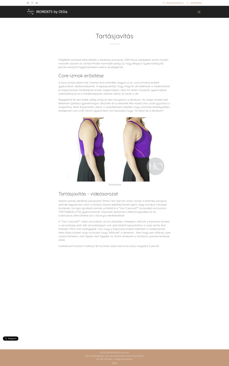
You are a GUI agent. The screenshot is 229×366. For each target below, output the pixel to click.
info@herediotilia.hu (175, 2)
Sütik (114, 362)
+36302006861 (196, 2)
